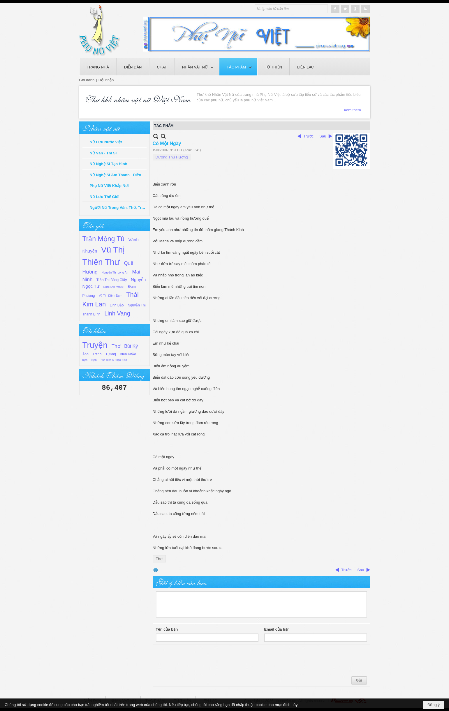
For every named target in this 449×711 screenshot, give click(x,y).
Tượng (110, 354)
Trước (308, 136)
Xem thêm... (354, 110)
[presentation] (200, 659)
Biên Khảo (128, 354)
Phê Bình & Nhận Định (114, 360)
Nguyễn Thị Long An (114, 272)
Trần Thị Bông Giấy (111, 280)
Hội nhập (106, 80)
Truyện (95, 345)
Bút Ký (131, 346)
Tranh (96, 354)
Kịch (85, 360)
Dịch (94, 360)
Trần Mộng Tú (103, 239)
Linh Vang (117, 313)
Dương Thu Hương (172, 157)
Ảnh (85, 354)
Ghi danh (87, 80)
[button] (197, 66)
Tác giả (93, 225)
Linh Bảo (117, 305)
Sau (322, 136)
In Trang (156, 570)
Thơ (116, 346)
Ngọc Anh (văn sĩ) (113, 286)
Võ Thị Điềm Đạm (110, 295)
